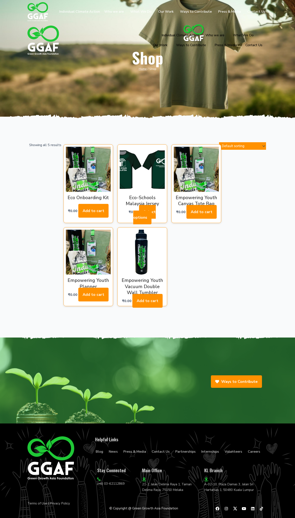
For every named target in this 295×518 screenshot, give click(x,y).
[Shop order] (242, 146)
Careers (254, 451)
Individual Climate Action (79, 11)
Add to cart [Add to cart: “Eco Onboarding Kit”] (93, 210)
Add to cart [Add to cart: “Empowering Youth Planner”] (93, 294)
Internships (210, 451)
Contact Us (256, 11)
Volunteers (233, 451)
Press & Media (229, 11)
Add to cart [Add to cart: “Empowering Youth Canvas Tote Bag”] (201, 211)
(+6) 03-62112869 (111, 483)
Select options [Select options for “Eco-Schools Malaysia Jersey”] (144, 214)
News (113, 451)
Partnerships (185, 451)
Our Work (166, 11)
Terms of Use (37, 503)
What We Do (140, 11)
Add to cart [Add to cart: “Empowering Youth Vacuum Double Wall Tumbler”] (147, 300)
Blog (99, 451)
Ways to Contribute (196, 11)
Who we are (114, 11)
